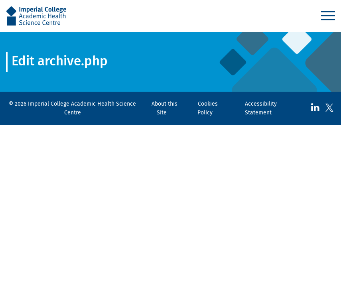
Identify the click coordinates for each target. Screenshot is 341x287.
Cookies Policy (207, 108)
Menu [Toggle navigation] (328, 16)
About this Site (164, 108)
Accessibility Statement (261, 108)
